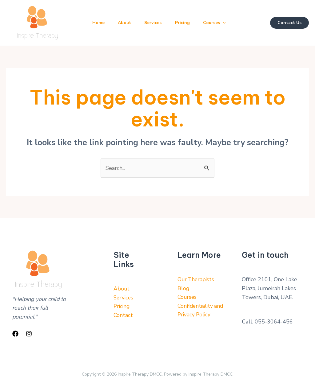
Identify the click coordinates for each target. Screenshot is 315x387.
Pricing (187, 23)
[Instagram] (29, 334)
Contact (123, 315)
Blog (183, 288)
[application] (229, 23)
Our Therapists (196, 279)
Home (99, 23)
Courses (220, 23)
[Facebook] (15, 334)
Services (156, 23)
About (126, 23)
